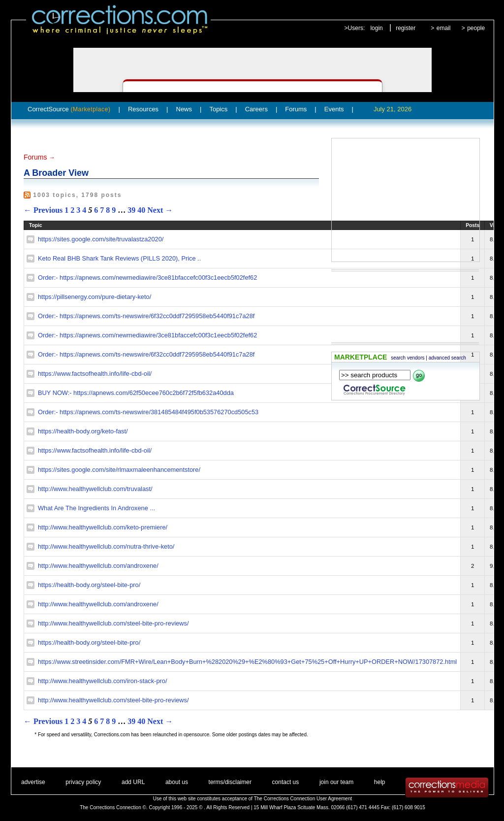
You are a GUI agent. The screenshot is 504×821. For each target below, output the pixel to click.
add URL (133, 782)
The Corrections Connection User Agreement (303, 798)
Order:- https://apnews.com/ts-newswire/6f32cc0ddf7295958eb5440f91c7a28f (146, 316)
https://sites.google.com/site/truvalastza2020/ (100, 239)
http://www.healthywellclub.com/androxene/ (98, 565)
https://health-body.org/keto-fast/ (83, 431)
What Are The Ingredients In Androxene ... (96, 508)
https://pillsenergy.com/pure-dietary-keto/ (94, 296)
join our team (336, 782)
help (379, 782)
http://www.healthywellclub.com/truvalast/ (95, 489)
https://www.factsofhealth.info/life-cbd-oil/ (95, 373)
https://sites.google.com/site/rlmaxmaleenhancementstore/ (119, 469)
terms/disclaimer (230, 782)
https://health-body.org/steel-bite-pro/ (89, 585)
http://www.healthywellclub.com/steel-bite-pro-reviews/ (113, 623)
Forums (296, 109)
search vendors (407, 358)
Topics (218, 109)
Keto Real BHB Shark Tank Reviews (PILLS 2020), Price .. (119, 258)
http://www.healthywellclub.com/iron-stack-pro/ (102, 681)
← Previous (43, 210)
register (405, 28)
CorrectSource (69, 109)
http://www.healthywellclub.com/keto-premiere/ (102, 527)
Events (334, 109)
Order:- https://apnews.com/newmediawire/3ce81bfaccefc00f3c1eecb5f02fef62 (147, 277)
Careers (256, 109)
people (476, 28)
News (184, 109)
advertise (33, 782)
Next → (160, 210)
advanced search (447, 358)
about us (176, 782)
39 (131, 210)
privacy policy (83, 782)
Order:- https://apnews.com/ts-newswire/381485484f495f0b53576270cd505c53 (148, 412)
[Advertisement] (405, 200)
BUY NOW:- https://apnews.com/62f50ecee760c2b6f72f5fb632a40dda (136, 392)
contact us (285, 782)
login (376, 28)
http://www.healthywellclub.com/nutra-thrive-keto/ (106, 546)
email (444, 28)
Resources (143, 109)
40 (141, 210)
